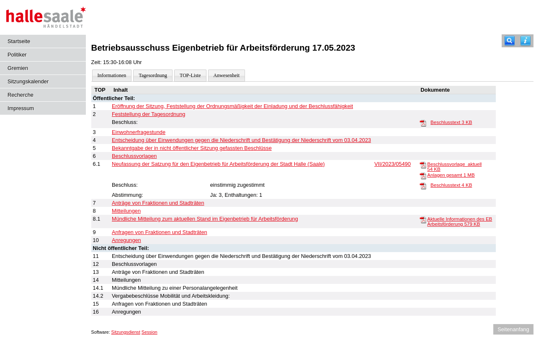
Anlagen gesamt (450, 175)
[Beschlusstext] (423, 122)
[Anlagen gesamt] (423, 175)
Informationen (112, 75)
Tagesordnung (153, 75)
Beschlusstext (451, 122)
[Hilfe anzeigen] (525, 40)
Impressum (21, 108)
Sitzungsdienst (125, 332)
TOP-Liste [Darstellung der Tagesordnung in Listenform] (190, 75)
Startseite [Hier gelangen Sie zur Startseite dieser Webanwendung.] (19, 41)
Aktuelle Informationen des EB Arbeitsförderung (459, 221)
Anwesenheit (227, 75)
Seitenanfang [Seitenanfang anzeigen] (513, 329)
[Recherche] (510, 40)
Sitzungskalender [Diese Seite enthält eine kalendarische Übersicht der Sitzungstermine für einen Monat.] (28, 81)
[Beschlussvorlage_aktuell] (423, 164)
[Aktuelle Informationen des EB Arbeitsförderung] (423, 219)
